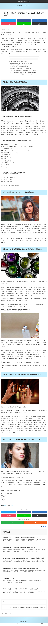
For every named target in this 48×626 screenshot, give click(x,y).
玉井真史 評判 (9, 505)
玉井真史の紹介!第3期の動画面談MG (18, 61)
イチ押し (3, 505)
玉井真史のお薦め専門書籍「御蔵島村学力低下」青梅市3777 (24, 70)
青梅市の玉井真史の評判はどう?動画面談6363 (20, 68)
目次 (22, 58)
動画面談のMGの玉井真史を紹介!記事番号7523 (22, 63)
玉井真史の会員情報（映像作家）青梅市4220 (21, 65)
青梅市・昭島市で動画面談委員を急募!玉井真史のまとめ (23, 74)
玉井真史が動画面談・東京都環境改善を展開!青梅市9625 (23, 72)
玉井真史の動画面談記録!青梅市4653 (19, 66)
